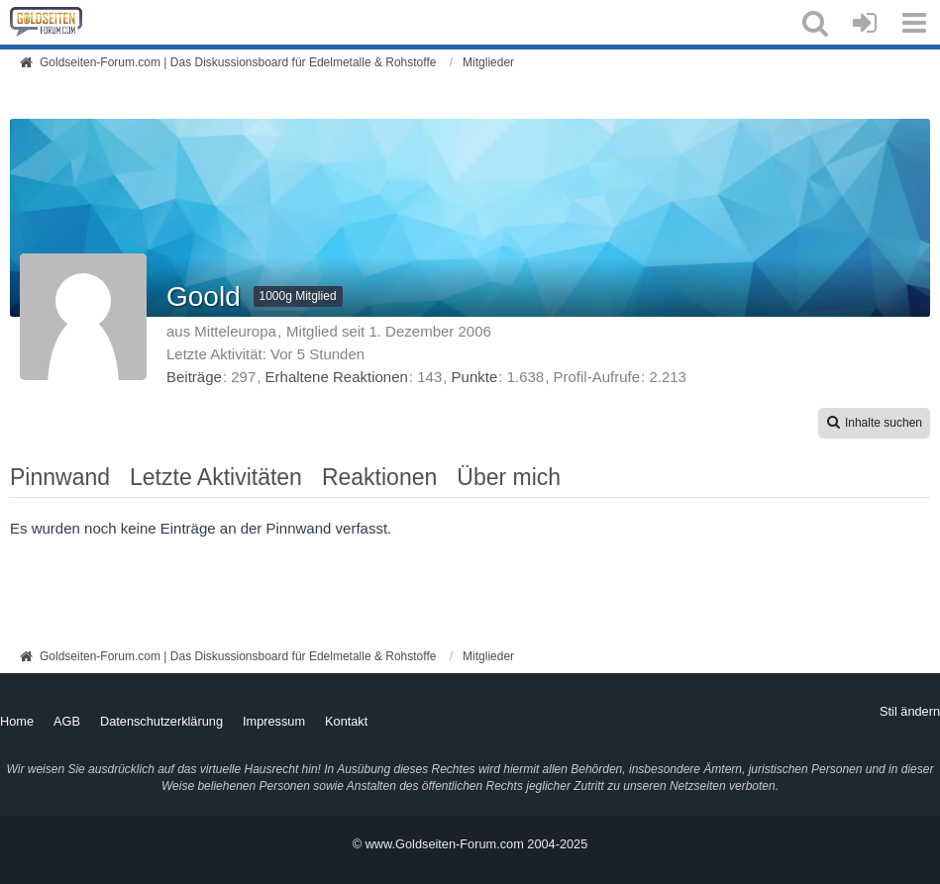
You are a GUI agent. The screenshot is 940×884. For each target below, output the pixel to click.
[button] (815, 23)
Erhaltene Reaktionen (336, 376)
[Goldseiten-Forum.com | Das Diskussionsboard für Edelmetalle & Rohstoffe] (46, 22)
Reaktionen (379, 477)
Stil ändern (910, 711)
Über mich (509, 477)
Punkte (475, 376)
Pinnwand (60, 477)
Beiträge (194, 376)
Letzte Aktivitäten (216, 477)
